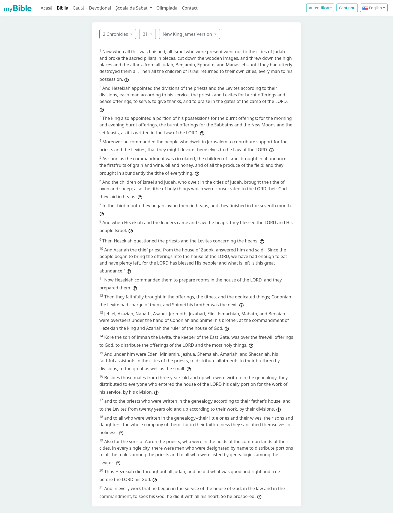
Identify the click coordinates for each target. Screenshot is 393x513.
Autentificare (320, 7)
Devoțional (100, 8)
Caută (79, 8)
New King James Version (188, 34)
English (372, 7)
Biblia (63, 8)
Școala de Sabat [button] (132, 8)
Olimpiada (166, 8)
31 (146, 34)
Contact (190, 8)
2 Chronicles (116, 34)
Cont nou (347, 7)
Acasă (47, 8)
